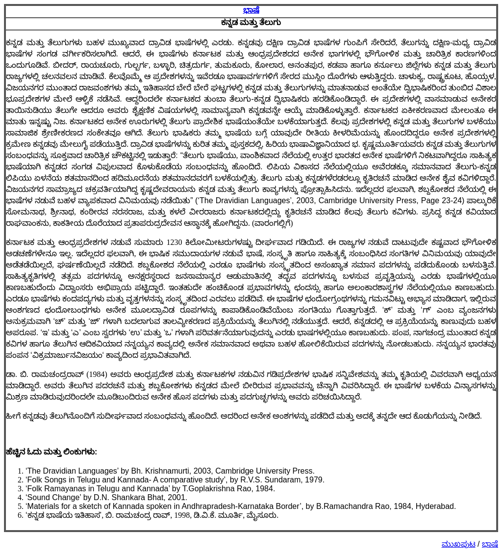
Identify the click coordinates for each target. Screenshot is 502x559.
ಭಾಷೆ (251, 10)
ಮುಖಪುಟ (459, 544)
